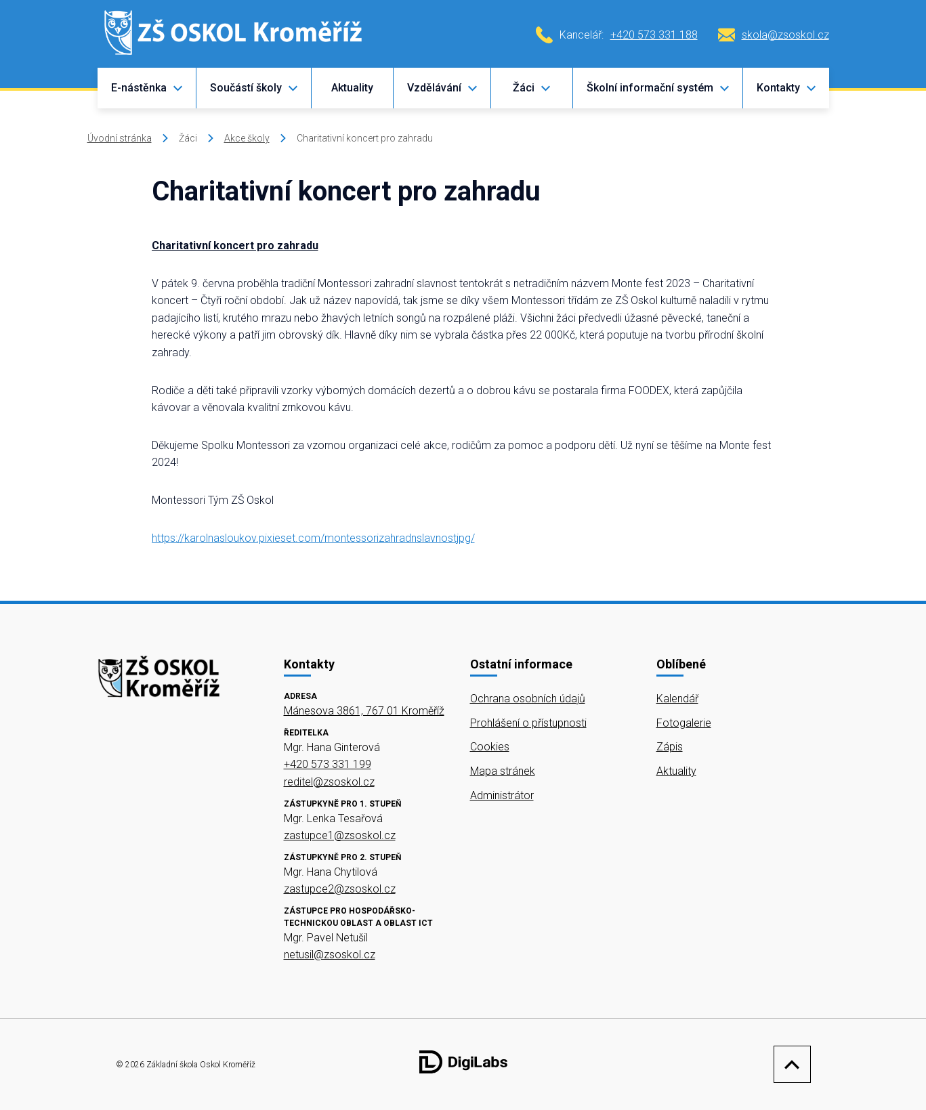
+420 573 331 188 (654, 34)
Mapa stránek (502, 771)
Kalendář (677, 698)
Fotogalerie (683, 723)
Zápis (669, 746)
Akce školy (247, 138)
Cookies (489, 746)
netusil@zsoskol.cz (329, 954)
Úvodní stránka (119, 138)
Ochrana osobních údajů (527, 698)
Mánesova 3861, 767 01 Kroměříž (364, 710)
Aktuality (352, 87)
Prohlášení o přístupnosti (528, 723)
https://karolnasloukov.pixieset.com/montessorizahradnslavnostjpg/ (313, 538)
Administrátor (502, 795)
